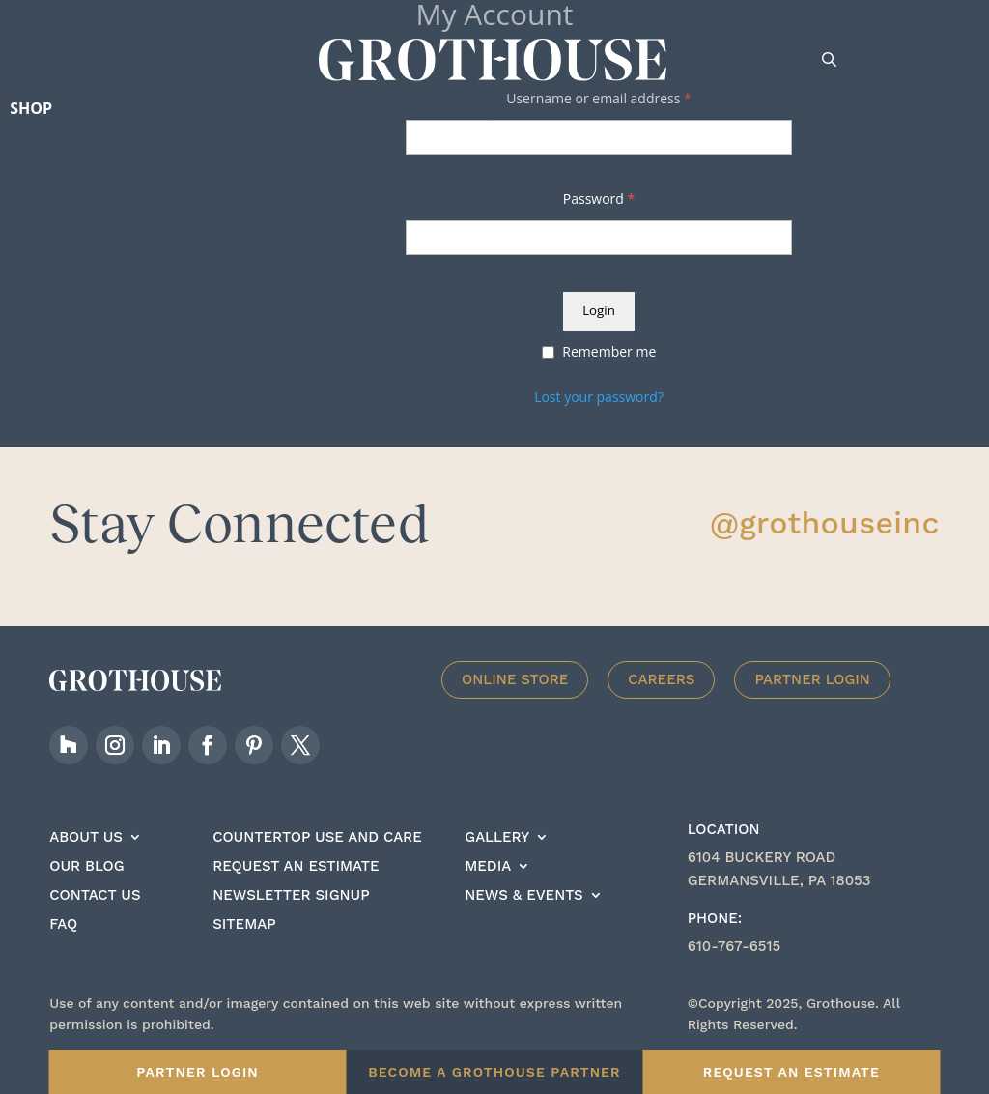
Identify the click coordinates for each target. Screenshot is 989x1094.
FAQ (63, 925)
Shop (31, 108)
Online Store (515, 679)
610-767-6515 (734, 946)
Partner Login (812, 679)
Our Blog (86, 867)
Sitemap (243, 925)
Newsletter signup (290, 896)
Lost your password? (599, 397)
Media (488, 867)
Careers (661, 679)
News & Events (523, 896)
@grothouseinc (825, 522)
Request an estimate (295, 867)
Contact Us (94, 896)
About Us (86, 838)
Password (599, 198)
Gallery (497, 838)
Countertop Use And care (317, 838)
